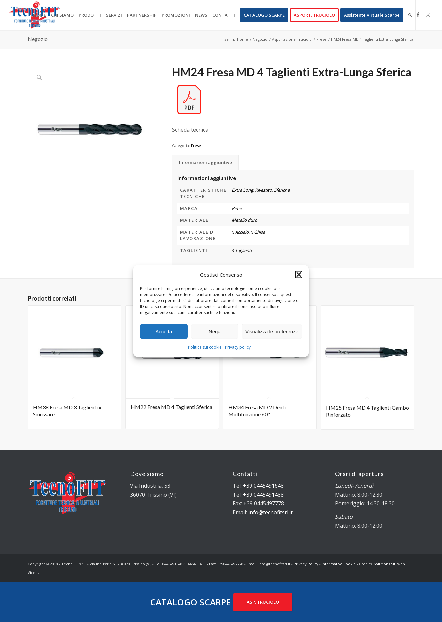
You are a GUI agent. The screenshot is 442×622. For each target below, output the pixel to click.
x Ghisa (258, 232)
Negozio (38, 39)
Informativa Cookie (339, 563)
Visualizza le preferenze (271, 331)
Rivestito (263, 190)
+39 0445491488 (263, 494)
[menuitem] (39, 15)
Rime (237, 208)
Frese (196, 145)
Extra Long (242, 190)
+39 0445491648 (263, 485)
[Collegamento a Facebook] (418, 15)
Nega (215, 331)
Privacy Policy (306, 563)
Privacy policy (238, 347)
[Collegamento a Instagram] (428, 15)
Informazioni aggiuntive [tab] (205, 162)
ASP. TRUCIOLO (263, 602)
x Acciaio (240, 232)
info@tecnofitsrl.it (270, 512)
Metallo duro (244, 220)
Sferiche (282, 190)
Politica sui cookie (205, 347)
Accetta (163, 331)
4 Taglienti (242, 250)
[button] (298, 274)
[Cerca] (410, 15)
